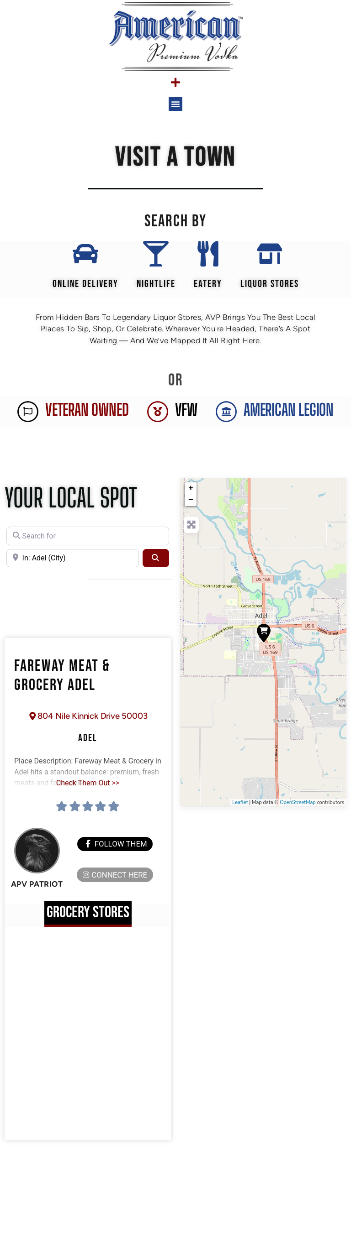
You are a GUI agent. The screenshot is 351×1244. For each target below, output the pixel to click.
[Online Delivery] (84, 257)
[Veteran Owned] (27, 418)
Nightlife (154, 290)
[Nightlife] (154, 257)
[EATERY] (208, 257)
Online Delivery (84, 290)
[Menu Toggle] (175, 82)
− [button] (190, 506)
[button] (175, 104)
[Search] (156, 564)
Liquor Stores (271, 290)
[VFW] (157, 418)
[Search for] (87, 542)
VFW (186, 416)
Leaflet (240, 808)
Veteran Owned (86, 416)
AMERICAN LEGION (289, 416)
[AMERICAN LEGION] (226, 418)
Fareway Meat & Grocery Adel (62, 682)
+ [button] (190, 494)
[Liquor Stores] (271, 257)
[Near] (72, 564)
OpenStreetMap (298, 808)
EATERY (208, 290)
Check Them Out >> (87, 790)
